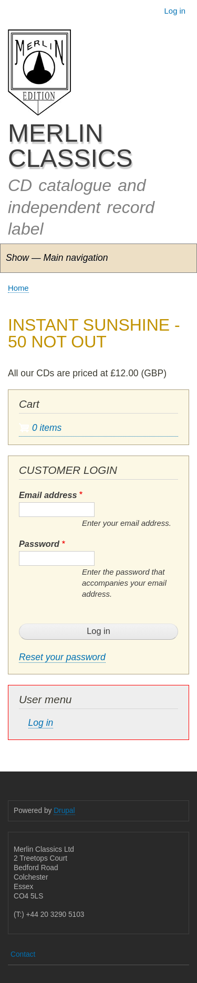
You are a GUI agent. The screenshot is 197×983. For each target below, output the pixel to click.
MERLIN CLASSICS (70, 145)
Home (18, 288)
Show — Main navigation (57, 257)
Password (39, 543)
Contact (23, 954)
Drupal (64, 811)
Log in (175, 11)
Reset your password (62, 657)
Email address (48, 495)
